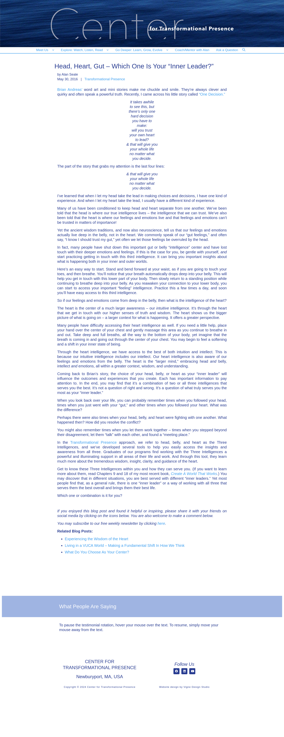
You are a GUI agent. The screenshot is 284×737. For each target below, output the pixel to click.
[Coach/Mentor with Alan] (192, 50)
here (161, 523)
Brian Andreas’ (69, 89)
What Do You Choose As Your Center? (97, 552)
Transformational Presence (104, 79)
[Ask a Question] (227, 50)
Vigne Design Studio (196, 687)
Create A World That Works (194, 474)
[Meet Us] (45, 50)
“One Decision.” (212, 94)
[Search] (246, 52)
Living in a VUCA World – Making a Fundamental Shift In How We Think (125, 545)
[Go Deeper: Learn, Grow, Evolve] (141, 50)
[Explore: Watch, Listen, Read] (84, 50)
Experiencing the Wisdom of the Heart (96, 539)
